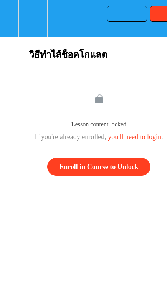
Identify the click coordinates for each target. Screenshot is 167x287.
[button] (9, 18)
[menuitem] (32, 18)
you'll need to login (134, 137)
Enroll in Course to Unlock (99, 167)
